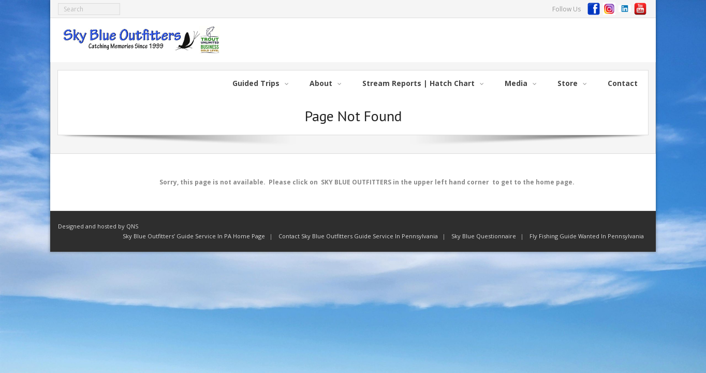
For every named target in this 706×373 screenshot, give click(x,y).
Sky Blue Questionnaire (483, 236)
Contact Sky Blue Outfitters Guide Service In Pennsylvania (358, 236)
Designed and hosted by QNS (98, 226)
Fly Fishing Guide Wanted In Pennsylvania (587, 236)
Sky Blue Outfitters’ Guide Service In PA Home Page (194, 236)
